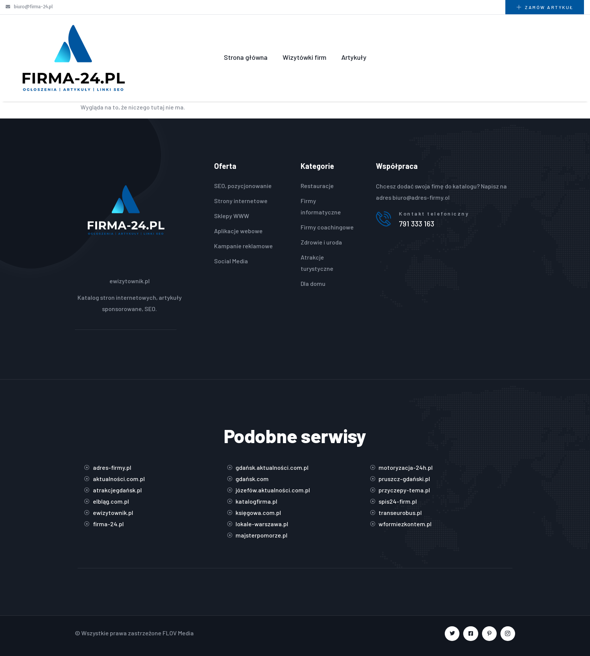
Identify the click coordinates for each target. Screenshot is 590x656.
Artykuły (353, 57)
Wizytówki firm (304, 57)
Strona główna (246, 57)
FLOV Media (178, 632)
